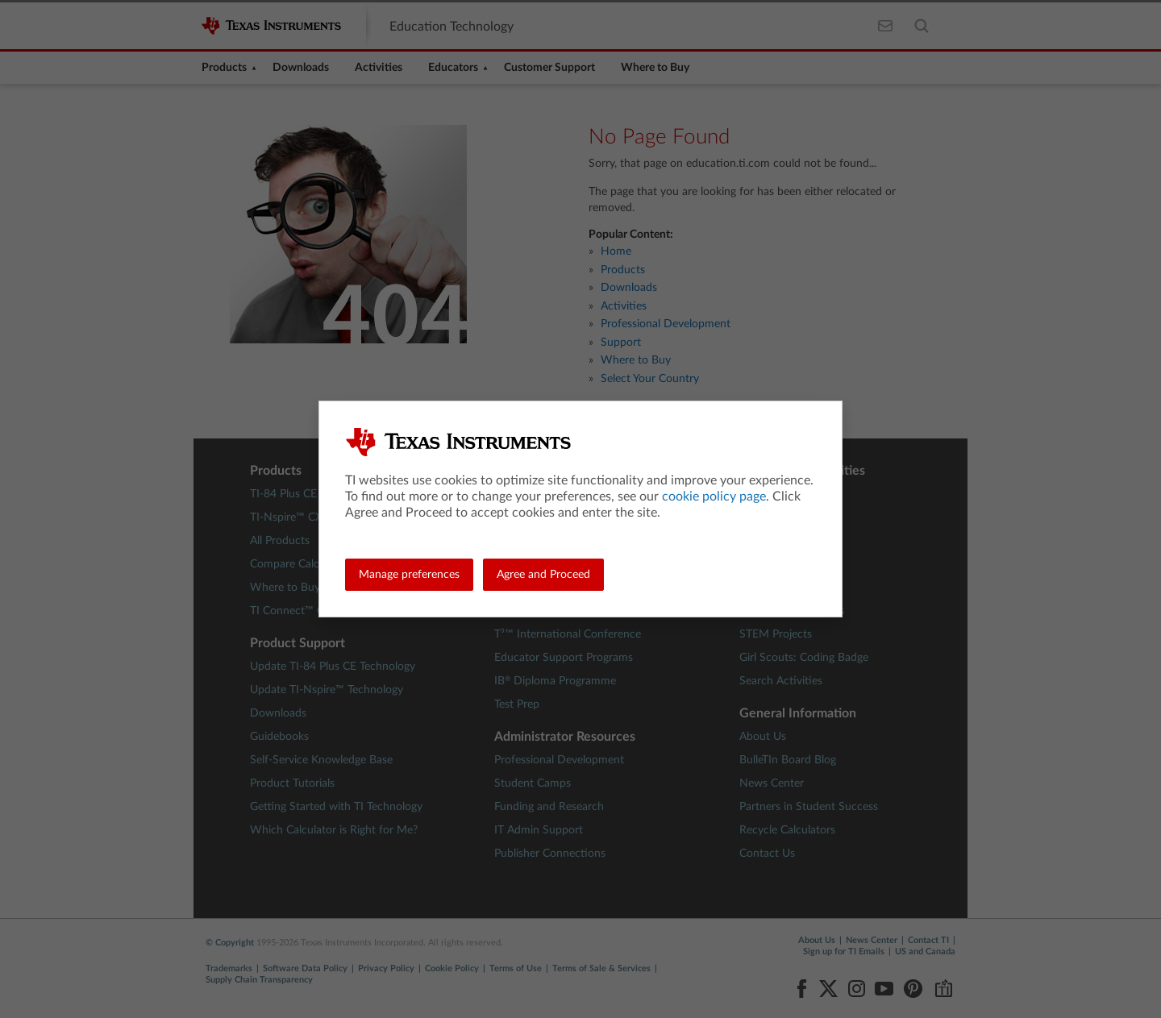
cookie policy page (714, 496)
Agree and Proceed (543, 574)
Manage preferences (409, 574)
